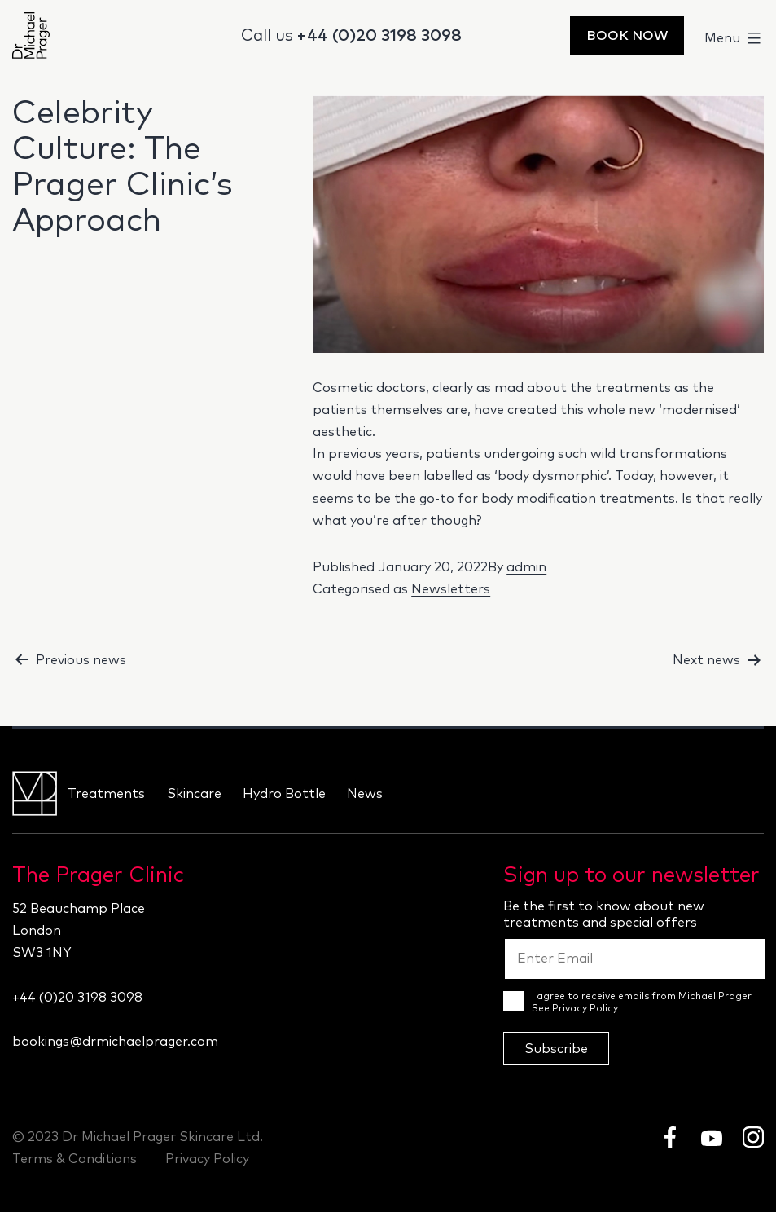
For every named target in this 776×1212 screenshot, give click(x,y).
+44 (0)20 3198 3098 (379, 36)
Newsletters (450, 589)
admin (526, 567)
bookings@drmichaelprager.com (115, 1041)
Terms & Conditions (74, 1159)
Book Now (627, 35)
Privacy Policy (585, 1009)
